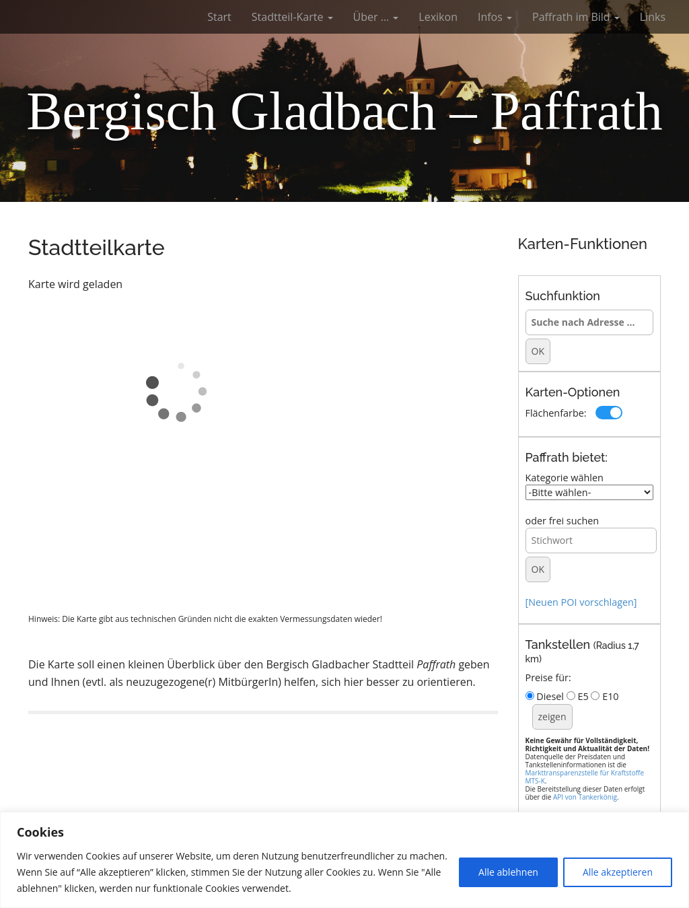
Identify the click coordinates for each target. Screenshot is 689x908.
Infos (495, 16)
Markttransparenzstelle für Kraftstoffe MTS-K (585, 776)
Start (219, 16)
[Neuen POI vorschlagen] (581, 602)
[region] (344, 860)
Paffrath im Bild (576, 16)
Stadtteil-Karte (292, 16)
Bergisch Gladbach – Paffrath (344, 111)
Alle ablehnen (508, 872)
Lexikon (438, 16)
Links (652, 16)
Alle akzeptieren (618, 872)
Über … (376, 16)
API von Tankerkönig (585, 797)
